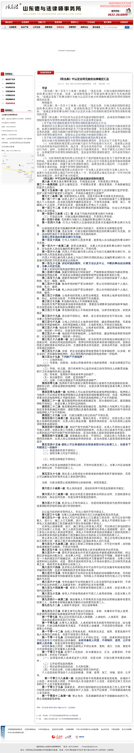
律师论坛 (84, 27)
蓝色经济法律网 (57, 729)
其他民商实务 (10, 103)
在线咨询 (124, 22)
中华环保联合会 (43, 729)
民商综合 (60, 27)
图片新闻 (107, 22)
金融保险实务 (10, 83)
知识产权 (24, 27)
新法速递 (96, 27)
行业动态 (91, 22)
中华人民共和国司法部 (16, 732)
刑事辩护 (72, 27)
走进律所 (25, 22)
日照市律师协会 (30, 729)
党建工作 (42, 22)
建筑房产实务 (10, 79)
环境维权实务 (10, 95)
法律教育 (12, 27)
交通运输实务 (10, 91)
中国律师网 (70, 729)
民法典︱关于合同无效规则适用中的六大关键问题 (60, 715)
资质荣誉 (58, 22)
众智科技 (110, 750)
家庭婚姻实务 (10, 99)
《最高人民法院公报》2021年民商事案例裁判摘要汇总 (62, 719)
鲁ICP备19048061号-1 (91, 750)
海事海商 (48, 27)
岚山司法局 (105, 729)
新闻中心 (74, 22)
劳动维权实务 (10, 87)
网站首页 (9, 22)
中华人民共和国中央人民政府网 (87, 729)
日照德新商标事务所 (15, 729)
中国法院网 (115, 729)
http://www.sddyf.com (13, 151)
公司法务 (36, 27)
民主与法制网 (126, 729)
